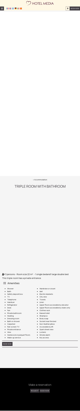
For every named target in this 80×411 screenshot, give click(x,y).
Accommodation (40, 180)
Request (34, 392)
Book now (75, 8)
